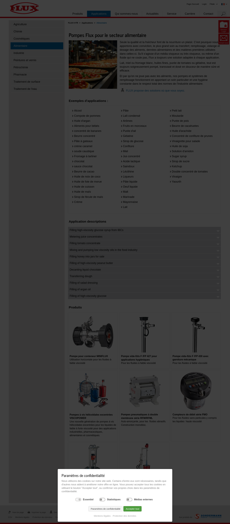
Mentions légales (102, 516)
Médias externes (143, 499)
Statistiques (113, 499)
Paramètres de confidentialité (105, 509)
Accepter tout (132, 509)
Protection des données (124, 516)
